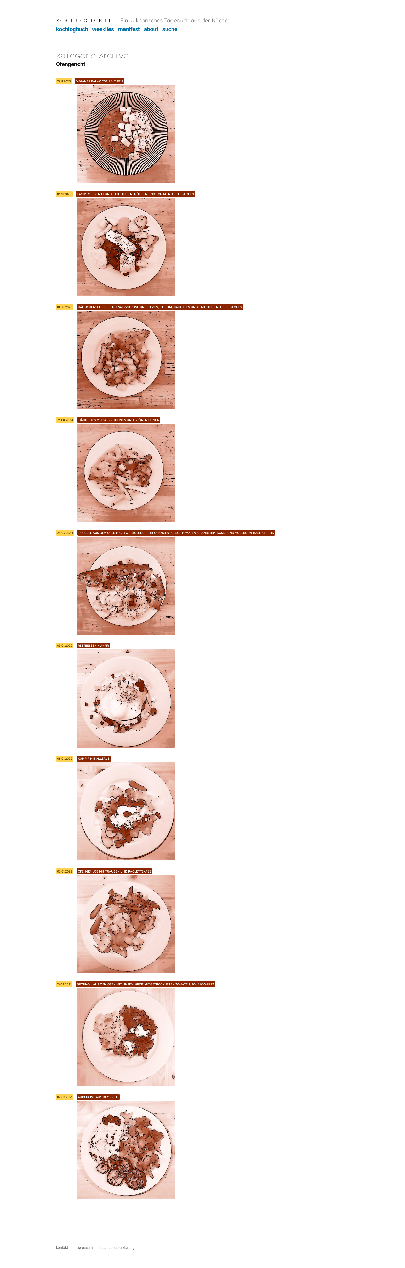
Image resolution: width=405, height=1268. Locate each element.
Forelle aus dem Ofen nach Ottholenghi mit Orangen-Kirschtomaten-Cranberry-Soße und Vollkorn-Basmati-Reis (176, 533)
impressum (84, 1248)
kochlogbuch (72, 29)
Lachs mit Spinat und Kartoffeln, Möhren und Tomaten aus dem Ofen (135, 194)
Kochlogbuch (83, 21)
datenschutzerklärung (117, 1248)
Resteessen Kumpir (93, 645)
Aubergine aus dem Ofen (98, 1097)
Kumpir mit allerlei (94, 758)
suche (169, 29)
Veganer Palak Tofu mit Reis (99, 81)
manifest (129, 29)
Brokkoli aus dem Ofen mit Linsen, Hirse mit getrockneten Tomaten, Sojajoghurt (145, 984)
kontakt (62, 1248)
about (151, 29)
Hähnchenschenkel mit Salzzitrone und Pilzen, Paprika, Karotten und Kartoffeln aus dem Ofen (160, 307)
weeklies (103, 29)
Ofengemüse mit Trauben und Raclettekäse (114, 871)
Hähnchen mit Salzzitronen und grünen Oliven (119, 420)
